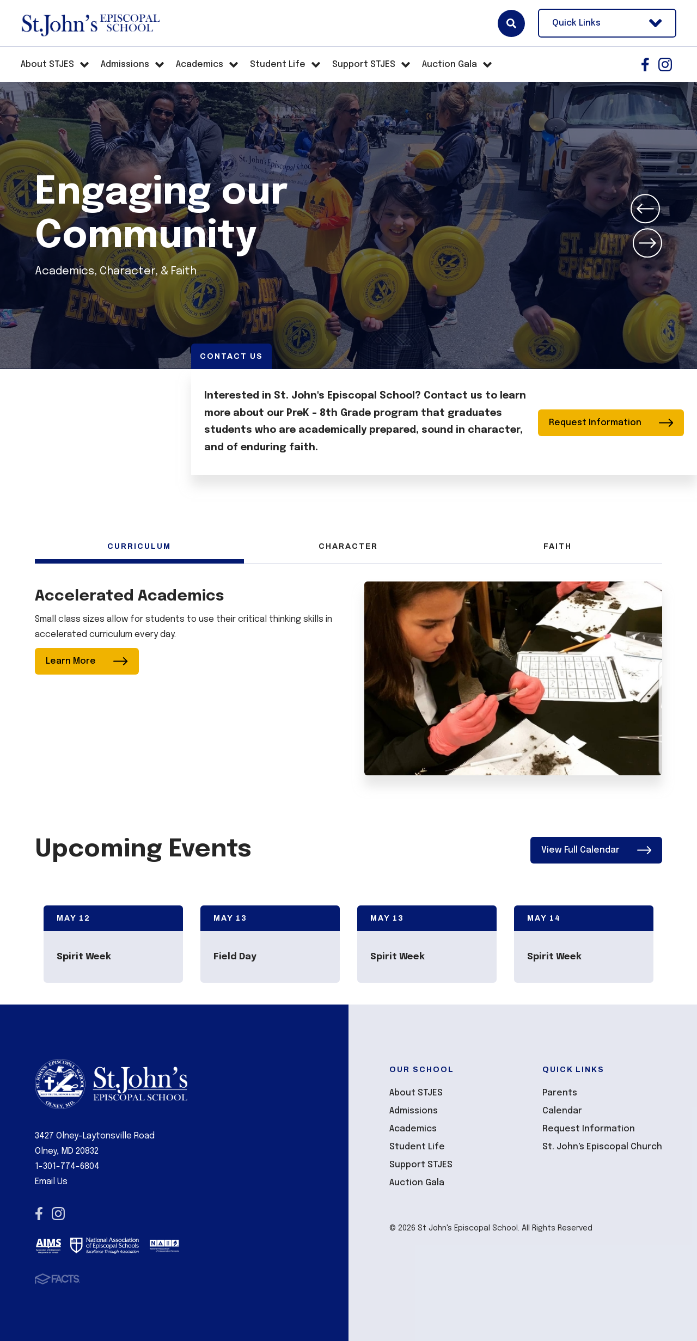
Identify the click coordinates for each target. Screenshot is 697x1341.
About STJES (416, 1093)
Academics (413, 1129)
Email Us (51, 1181)
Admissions (413, 1111)
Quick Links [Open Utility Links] (607, 23)
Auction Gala (416, 1183)
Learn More (87, 661)
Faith (557, 546)
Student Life (417, 1147)
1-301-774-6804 (67, 1166)
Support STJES (421, 1165)
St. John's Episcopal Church (602, 1147)
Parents (559, 1093)
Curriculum (139, 546)
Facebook (645, 64)
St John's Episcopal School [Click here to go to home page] (90, 23)
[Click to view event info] (113, 944)
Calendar (562, 1111)
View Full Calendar (596, 850)
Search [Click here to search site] (511, 23)
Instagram (665, 64)
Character (348, 546)
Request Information (611, 422)
